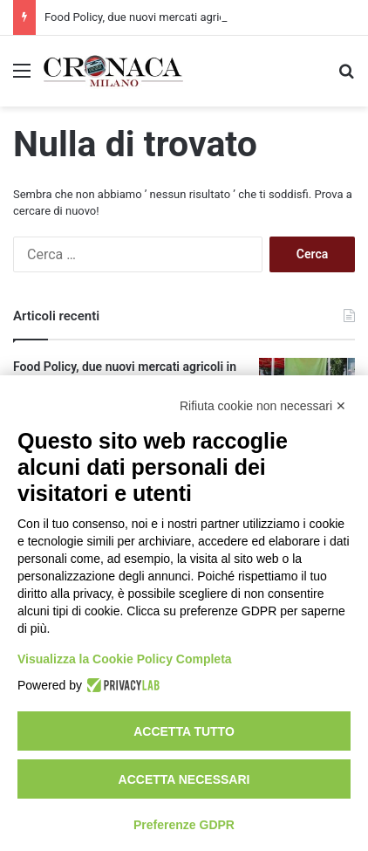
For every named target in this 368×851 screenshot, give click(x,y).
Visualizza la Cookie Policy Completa (124, 659)
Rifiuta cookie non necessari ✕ (263, 406)
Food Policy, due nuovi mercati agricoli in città (159, 17)
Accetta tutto (184, 731)
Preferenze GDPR (184, 825)
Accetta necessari (184, 779)
